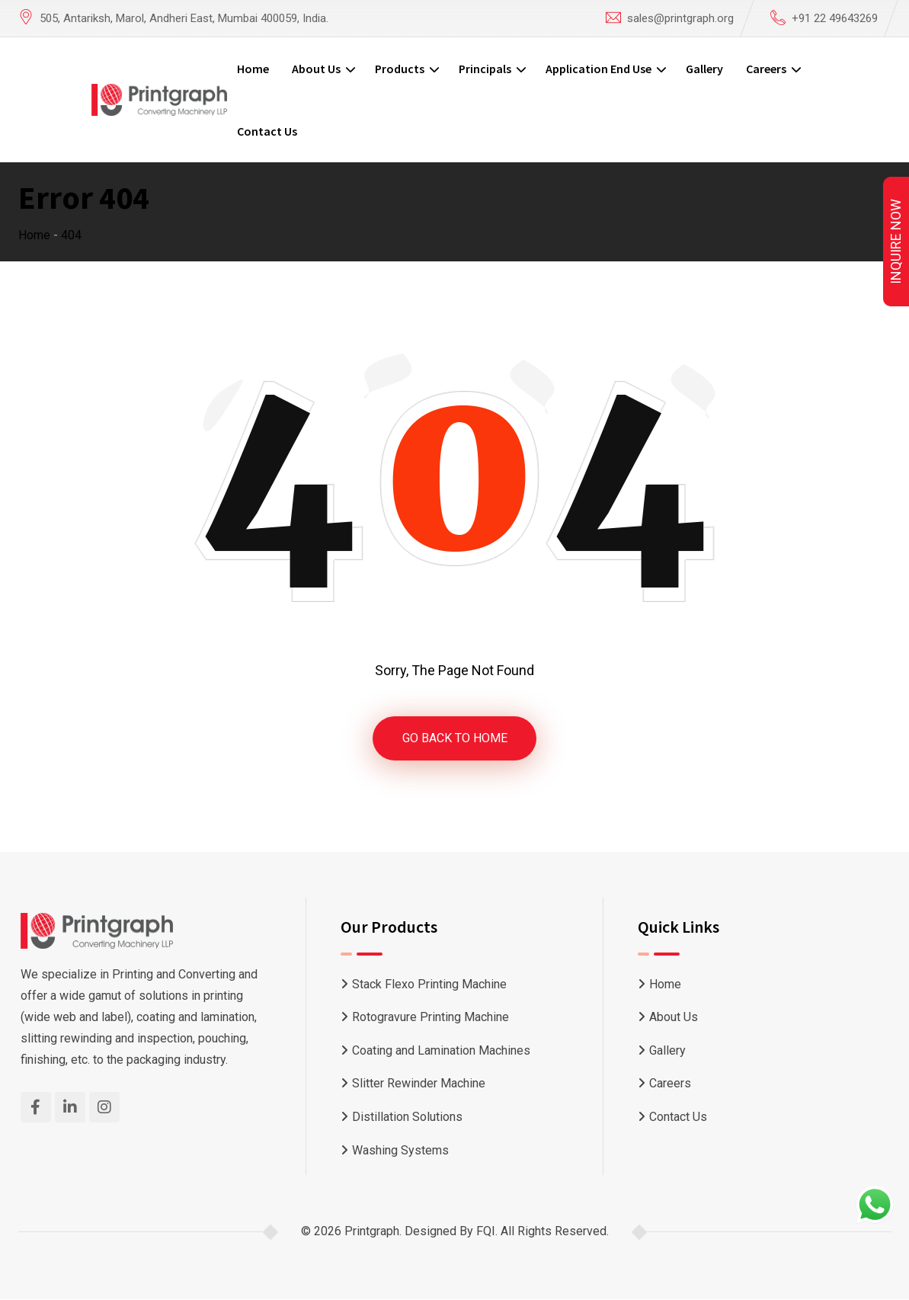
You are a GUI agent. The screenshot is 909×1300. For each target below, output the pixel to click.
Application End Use (598, 68)
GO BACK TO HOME (454, 738)
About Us (316, 68)
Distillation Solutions (407, 1116)
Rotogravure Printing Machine (430, 1017)
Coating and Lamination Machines (441, 1050)
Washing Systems (400, 1150)
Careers (766, 68)
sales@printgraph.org (680, 18)
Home (253, 68)
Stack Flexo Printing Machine (429, 984)
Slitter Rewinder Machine (418, 1084)
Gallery (704, 68)
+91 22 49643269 (835, 18)
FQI (485, 1232)
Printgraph (371, 1232)
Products (399, 68)
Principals (485, 68)
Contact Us (267, 131)
